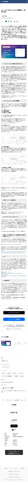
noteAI (3, 373)
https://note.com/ (8, 272)
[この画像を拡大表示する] (6, 343)
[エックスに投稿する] (6, 21)
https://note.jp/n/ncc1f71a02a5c (7, 382)
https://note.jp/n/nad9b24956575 (8, 122)
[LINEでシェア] (11, 21)
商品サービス (5, 360)
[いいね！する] (2, 21)
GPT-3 (14, 373)
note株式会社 (16, 400)
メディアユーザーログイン (14, 312)
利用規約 (22, 468)
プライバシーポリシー (14, 468)
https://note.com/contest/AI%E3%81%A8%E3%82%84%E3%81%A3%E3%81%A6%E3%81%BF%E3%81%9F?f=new (14, 252)
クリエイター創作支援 (7, 376)
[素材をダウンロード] (15, 21)
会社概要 (5, 468)
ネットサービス (5, 367)
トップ (3, 400)
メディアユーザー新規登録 (14, 319)
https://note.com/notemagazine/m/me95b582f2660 (11, 244)
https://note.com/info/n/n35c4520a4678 (9, 190)
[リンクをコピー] (17, 21)
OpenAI (21, 376)
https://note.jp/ (15, 433)
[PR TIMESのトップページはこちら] (5, 1)
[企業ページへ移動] (14, 413)
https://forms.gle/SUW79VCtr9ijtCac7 (16, 212)
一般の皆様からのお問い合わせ (14, 477)
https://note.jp (14, 298)
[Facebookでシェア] (8, 21)
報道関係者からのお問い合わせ (14, 471)
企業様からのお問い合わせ (14, 474)
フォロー (14, 425)
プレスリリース (9, 400)
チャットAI (20, 373)
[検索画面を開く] (26, 1)
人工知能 (16, 376)
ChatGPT (9, 373)
